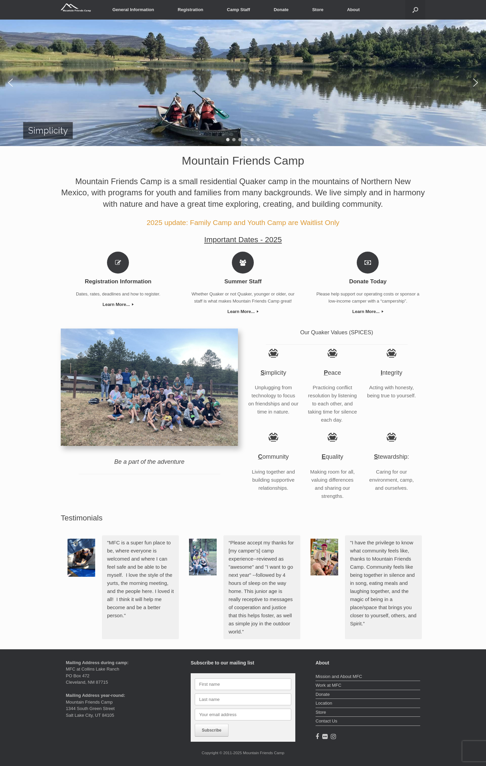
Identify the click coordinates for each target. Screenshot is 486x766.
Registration (190, 9)
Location (324, 703)
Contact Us (326, 721)
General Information (133, 9)
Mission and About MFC (339, 676)
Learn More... (118, 304)
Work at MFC (328, 685)
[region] (243, 83)
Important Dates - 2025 (243, 239)
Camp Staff (238, 9)
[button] (415, 10)
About (353, 9)
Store (317, 9)
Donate (281, 9)
